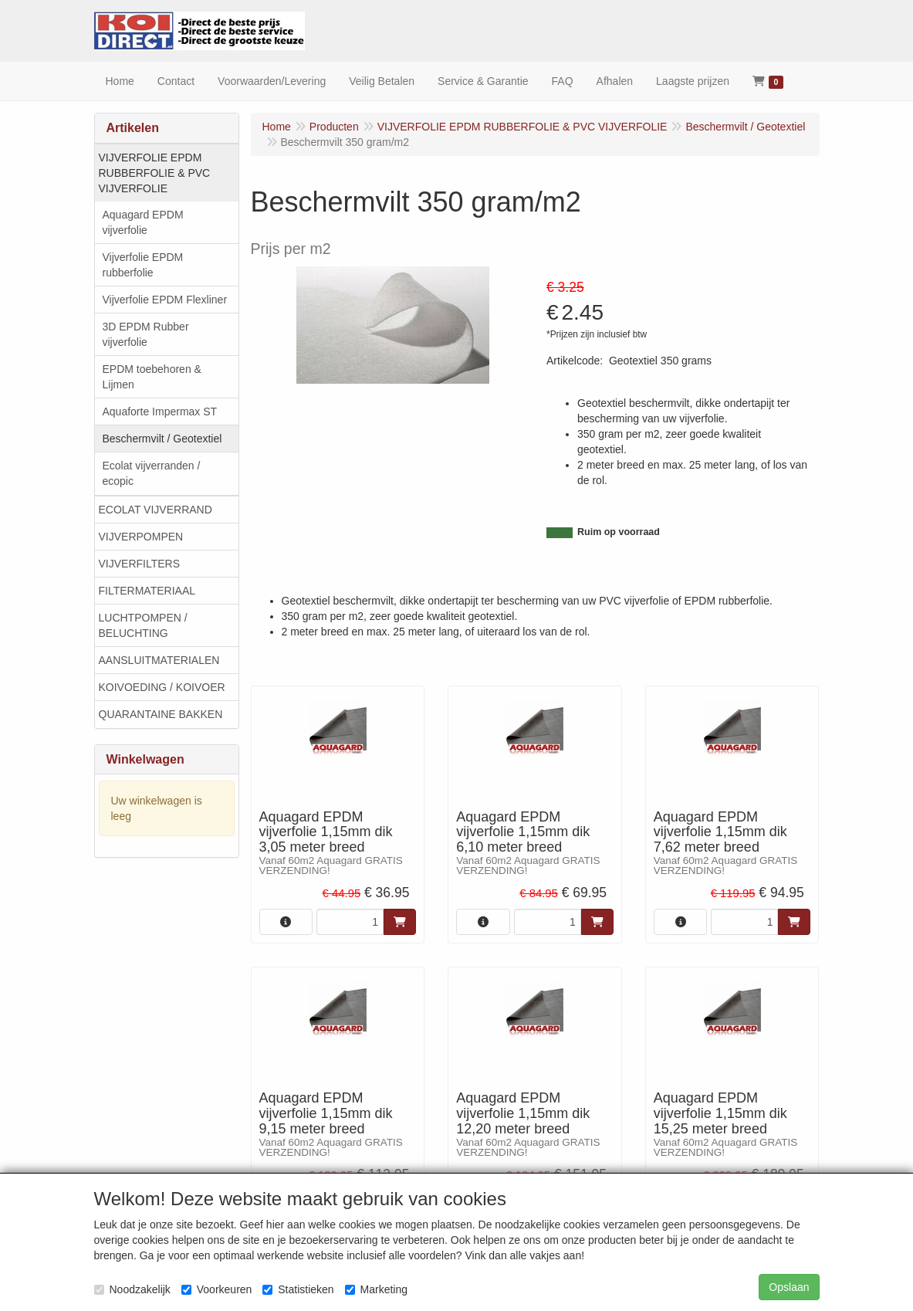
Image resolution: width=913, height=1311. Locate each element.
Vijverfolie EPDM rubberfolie (143, 265)
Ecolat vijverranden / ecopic (152, 473)
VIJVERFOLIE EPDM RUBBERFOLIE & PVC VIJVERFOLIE (155, 173)
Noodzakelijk (132, 1289)
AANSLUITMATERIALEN (159, 660)
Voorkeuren (216, 1289)
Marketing (376, 1289)
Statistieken (297, 1289)
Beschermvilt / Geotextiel (162, 438)
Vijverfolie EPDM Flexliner (165, 299)
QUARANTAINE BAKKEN (161, 714)
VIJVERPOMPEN (141, 536)
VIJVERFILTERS (140, 563)
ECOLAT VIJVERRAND (155, 509)
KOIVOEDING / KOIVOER (162, 687)
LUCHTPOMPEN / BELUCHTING (143, 625)
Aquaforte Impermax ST (160, 411)
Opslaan (789, 1287)
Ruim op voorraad (618, 532)
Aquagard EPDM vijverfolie (143, 222)
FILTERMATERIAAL (147, 590)
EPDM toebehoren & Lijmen (152, 377)
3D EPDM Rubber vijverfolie (146, 334)
